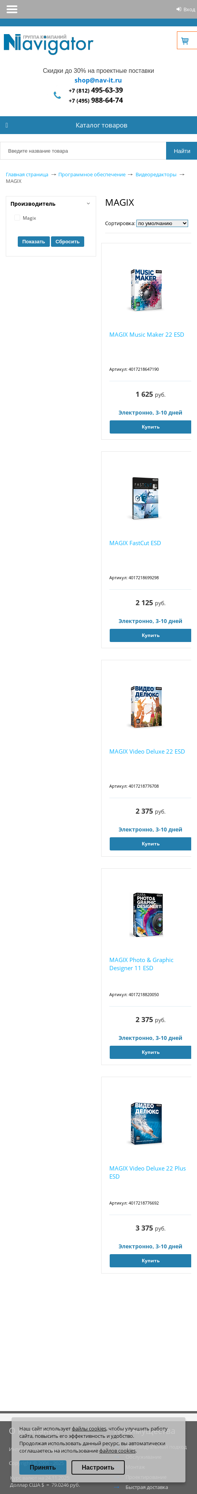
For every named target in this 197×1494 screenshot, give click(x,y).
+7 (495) (96, 100)
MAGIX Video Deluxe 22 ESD (147, 751)
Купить (151, 426)
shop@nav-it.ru (98, 80)
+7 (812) (96, 90)
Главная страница (27, 174)
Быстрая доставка (147, 1487)
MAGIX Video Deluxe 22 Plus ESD (147, 1172)
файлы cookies (89, 1428)
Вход (189, 9)
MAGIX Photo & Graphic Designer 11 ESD (141, 964)
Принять (43, 1467)
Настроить (98, 1467)
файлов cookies (117, 1450)
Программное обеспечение (92, 174)
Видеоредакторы (156, 174)
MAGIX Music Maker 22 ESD (146, 334)
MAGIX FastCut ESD (135, 543)
